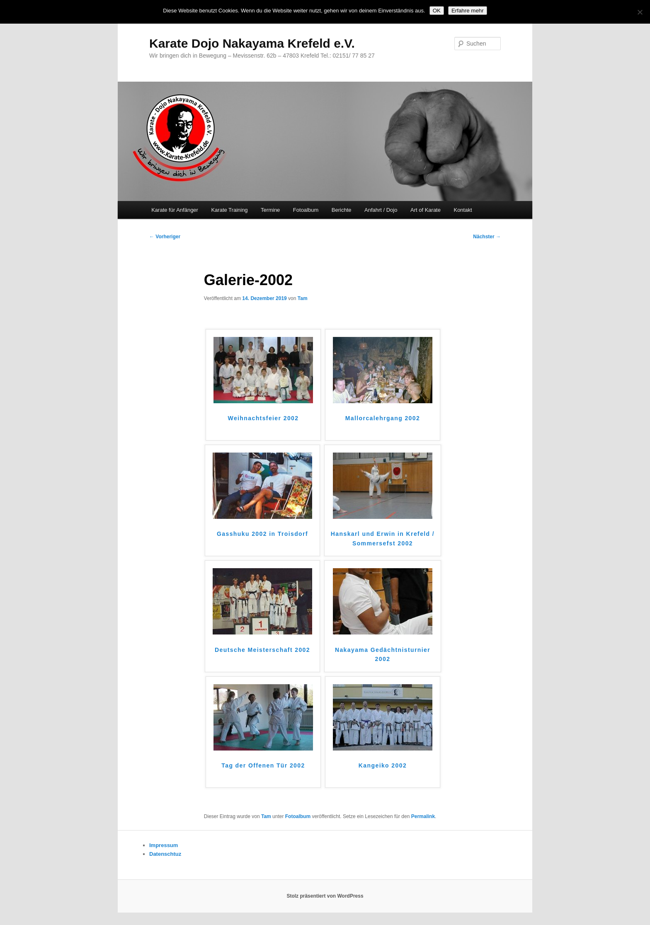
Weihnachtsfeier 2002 (263, 418)
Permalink (423, 816)
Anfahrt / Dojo (381, 210)
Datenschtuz (165, 854)
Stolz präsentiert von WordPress (324, 896)
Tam (303, 298)
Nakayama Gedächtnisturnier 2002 (382, 655)
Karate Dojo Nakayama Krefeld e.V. (252, 43)
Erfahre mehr (467, 10)
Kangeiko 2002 (383, 765)
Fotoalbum (305, 210)
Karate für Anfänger (174, 210)
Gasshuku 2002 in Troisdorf (262, 533)
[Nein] (639, 12)
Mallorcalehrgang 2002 (382, 418)
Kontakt (463, 210)
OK (437, 10)
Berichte (342, 210)
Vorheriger (164, 237)
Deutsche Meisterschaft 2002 (262, 650)
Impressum (163, 845)
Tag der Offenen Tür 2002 (263, 765)
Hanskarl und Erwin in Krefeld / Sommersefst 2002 (382, 538)
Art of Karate (425, 210)
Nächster (487, 237)
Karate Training (229, 210)
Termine (270, 210)
